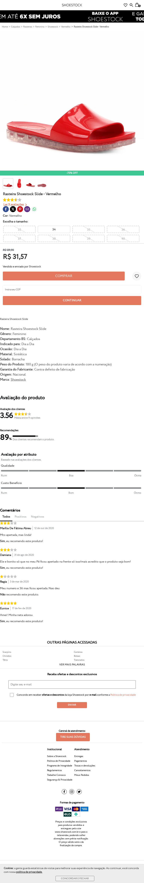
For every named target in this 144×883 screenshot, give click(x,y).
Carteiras (78, 652)
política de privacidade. (29, 872)
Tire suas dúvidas (73, 737)
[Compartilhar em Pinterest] (20, 209)
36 (123, 230)
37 (19, 239)
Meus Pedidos (81, 775)
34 (54, 229)
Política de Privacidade (58, 761)
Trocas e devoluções (84, 765)
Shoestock (18, 379)
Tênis (5, 660)
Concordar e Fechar (75, 878)
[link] (6, 209)
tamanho (15, 221)
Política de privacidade (123, 695)
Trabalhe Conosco (56, 775)
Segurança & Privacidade (59, 779)
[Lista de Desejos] (125, 5)
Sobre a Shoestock (56, 756)
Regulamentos (54, 770)
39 (88, 239)
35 (88, 230)
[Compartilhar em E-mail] (27, 209)
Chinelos (7, 656)
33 (19, 230)
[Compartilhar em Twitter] (13, 209)
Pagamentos (80, 761)
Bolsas (77, 656)
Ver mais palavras (72, 665)
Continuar (72, 300)
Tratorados (79, 660)
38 (54, 239)
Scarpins (7, 652)
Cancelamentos (82, 770)
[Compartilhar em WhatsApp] (34, 209)
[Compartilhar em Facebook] (6, 209)
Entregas (78, 756)
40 (123, 239)
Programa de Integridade (59, 765)
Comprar (63, 276)
